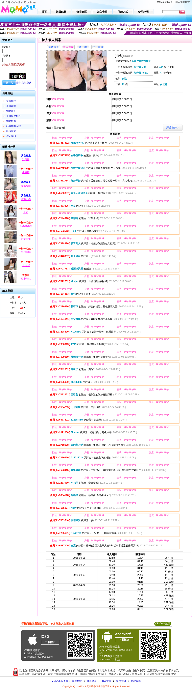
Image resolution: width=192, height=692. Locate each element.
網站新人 (11, 111)
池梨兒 (25, 159)
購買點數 (76, 681)
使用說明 (121, 681)
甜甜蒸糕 (26, 252)
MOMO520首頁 (59, 681)
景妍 (25, 212)
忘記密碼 (26, 82)
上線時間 (11, 106)
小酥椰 (25, 172)
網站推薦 (11, 121)
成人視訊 (11, 136)
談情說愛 (11, 131)
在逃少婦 (26, 186)
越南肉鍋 (26, 199)
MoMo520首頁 (165, 2)
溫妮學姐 (26, 238)
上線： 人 (16, 297)
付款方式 (136, 681)
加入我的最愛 (182, 2)
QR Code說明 (162, 623)
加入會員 (106, 681)
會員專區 (91, 681)
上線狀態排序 (13, 116)
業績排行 (11, 100)
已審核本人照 (13, 126)
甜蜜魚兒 (26, 278)
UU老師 (26, 265)
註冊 (18, 82)
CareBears (25, 225)
